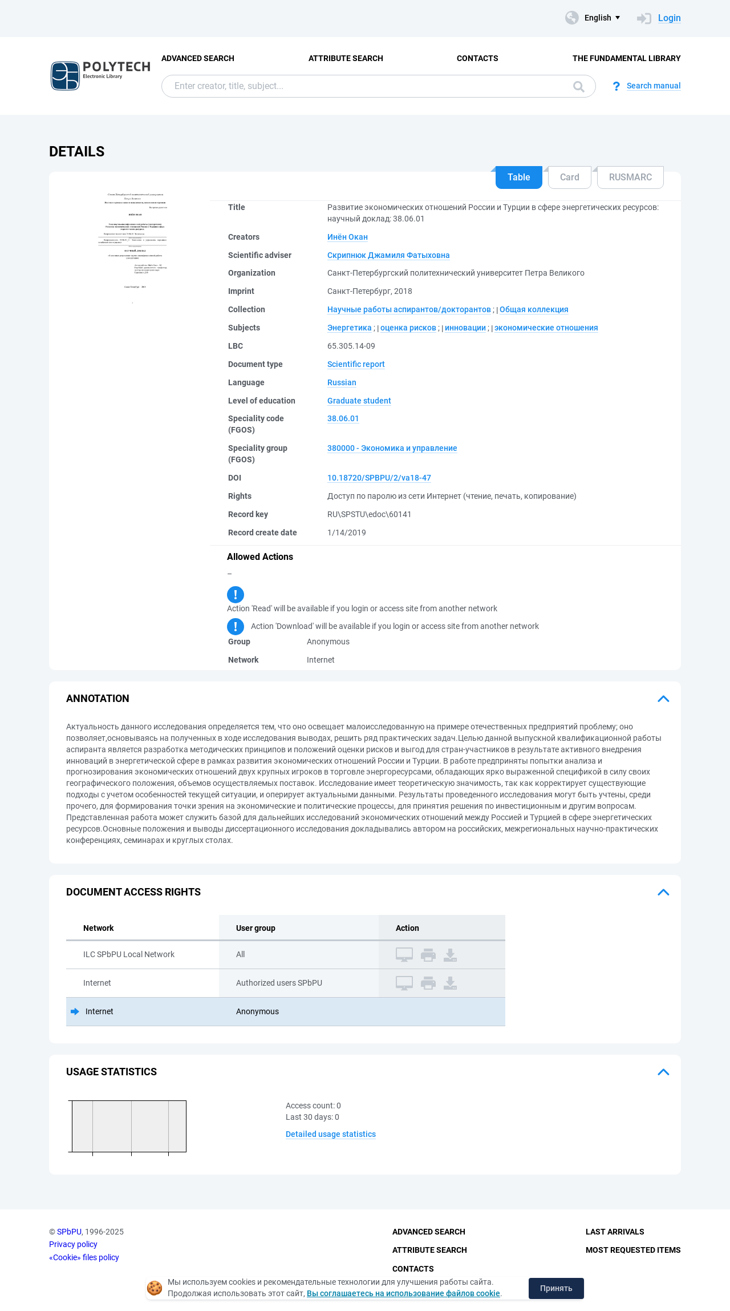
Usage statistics (111, 1072)
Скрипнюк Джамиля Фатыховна (388, 255)
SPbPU (69, 1231)
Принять (556, 1288)
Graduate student (359, 400)
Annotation (97, 698)
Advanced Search (197, 58)
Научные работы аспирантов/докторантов (409, 309)
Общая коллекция (534, 309)
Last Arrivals (615, 1231)
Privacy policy (73, 1244)
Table (519, 177)
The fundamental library (627, 58)
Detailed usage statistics (331, 1134)
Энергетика (349, 327)
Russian (341, 382)
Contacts (477, 58)
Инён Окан (347, 236)
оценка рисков (408, 327)
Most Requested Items (633, 1249)
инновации (465, 327)
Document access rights (133, 892)
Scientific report (356, 364)
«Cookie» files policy (84, 1257)
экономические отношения (546, 327)
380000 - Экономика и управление (392, 448)
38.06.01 (343, 418)
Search (579, 86)
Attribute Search (346, 58)
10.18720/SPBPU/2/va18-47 (379, 477)
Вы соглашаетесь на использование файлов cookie (403, 1293)
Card (569, 177)
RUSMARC (630, 177)
